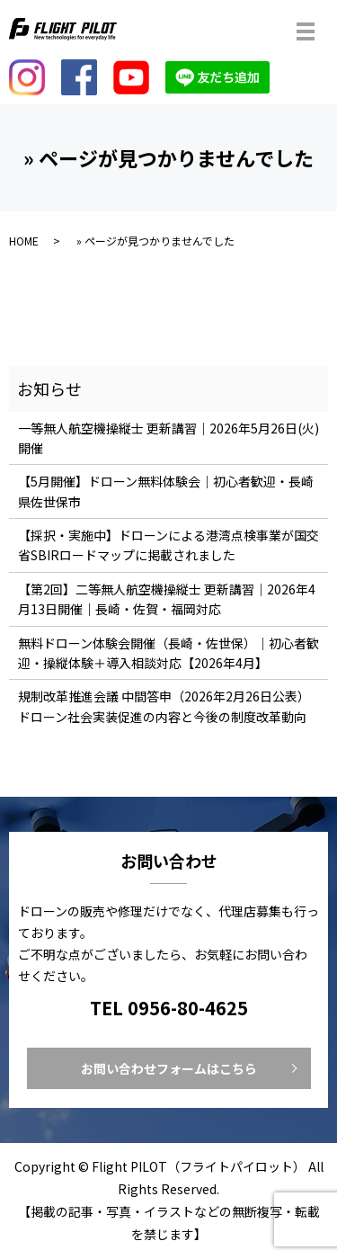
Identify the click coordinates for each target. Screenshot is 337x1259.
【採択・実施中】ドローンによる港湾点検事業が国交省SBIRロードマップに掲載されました (168, 545)
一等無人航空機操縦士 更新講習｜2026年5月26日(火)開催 (168, 438)
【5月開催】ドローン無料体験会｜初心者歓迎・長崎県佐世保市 (166, 491)
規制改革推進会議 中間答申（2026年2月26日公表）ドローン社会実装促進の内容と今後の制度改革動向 (164, 706)
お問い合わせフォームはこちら (169, 1068)
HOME (24, 240)
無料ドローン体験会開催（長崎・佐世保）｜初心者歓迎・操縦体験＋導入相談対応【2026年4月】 (168, 653)
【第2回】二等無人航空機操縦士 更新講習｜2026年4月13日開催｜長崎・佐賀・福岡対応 (166, 599)
